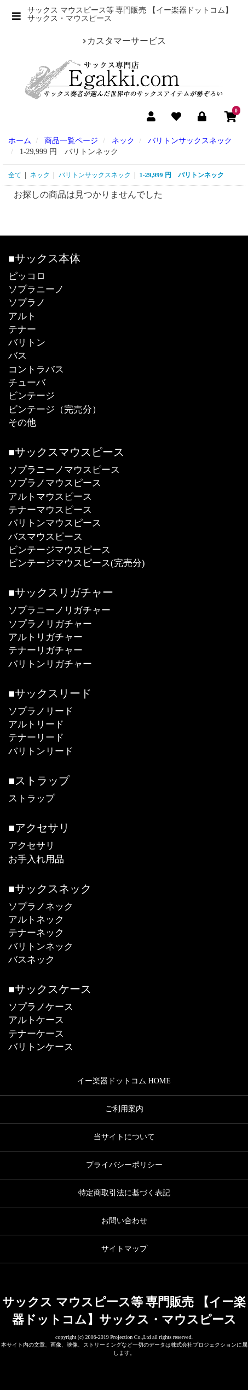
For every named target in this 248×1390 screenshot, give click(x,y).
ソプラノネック (40, 906)
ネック (40, 175)
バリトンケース (40, 1047)
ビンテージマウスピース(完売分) (76, 563)
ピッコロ (26, 276)
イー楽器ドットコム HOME (124, 1081)
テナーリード (36, 737)
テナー (22, 329)
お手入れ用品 (36, 859)
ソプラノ (26, 302)
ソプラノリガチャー (50, 624)
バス (17, 356)
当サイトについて (124, 1137)
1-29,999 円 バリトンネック (182, 175)
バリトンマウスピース (54, 523)
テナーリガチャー (45, 650)
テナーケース (36, 1034)
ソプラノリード (40, 711)
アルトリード (36, 724)
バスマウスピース (45, 537)
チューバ (26, 382)
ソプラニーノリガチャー (59, 610)
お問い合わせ (124, 1221)
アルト (22, 316)
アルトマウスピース (50, 496)
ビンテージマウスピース (59, 550)
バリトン (26, 342)
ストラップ (31, 798)
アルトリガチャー (45, 637)
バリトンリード (40, 751)
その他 (22, 422)
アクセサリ (31, 845)
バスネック (31, 959)
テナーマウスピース (50, 510)
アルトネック (36, 919)
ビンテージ (31, 396)
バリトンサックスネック (95, 175)
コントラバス (36, 369)
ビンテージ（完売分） (54, 409)
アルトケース (36, 1020)
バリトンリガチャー (50, 664)
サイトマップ (124, 1249)
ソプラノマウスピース (54, 483)
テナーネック (36, 933)
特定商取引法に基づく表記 (124, 1193)
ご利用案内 (124, 1109)
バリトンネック (40, 946)
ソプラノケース (40, 1007)
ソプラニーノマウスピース (64, 470)
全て (14, 175)
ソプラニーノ (36, 289)
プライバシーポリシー (124, 1165)
